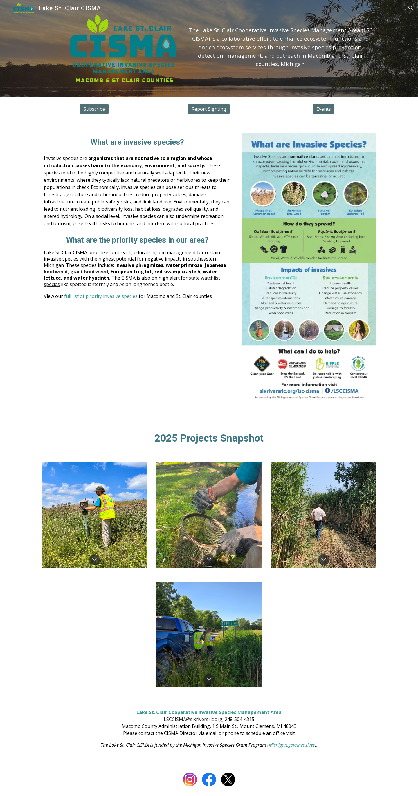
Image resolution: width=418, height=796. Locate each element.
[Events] (323, 109)
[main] (280, 42)
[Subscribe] (94, 109)
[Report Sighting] (209, 109)
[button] (411, 8)
